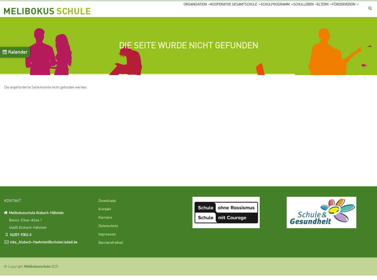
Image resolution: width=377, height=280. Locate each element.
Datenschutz (108, 230)
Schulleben (283, 11)
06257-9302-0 (20, 239)
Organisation (145, 11)
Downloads (107, 205)
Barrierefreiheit (110, 247)
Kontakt (104, 214)
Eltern (310, 11)
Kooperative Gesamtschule (193, 11)
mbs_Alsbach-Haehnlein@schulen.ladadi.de (43, 247)
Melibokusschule (37, 271)
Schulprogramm (246, 11)
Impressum (107, 239)
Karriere (105, 222)
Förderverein (340, 11)
